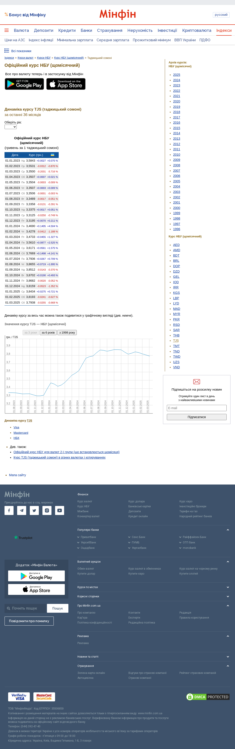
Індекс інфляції (41, 40)
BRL (176, 260)
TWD (176, 356)
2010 (176, 154)
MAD (176, 309)
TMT (176, 346)
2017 (176, 117)
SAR (176, 330)
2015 (176, 128)
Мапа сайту (17, 475)
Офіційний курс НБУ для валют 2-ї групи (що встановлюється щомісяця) (66, 452)
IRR (176, 287)
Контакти (134, 612)
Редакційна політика (141, 622)
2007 (176, 170)
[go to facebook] (9, 510)
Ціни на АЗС (15, 40)
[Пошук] (57, 608)
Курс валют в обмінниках (144, 568)
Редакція (185, 612)
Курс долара (136, 501)
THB (176, 335)
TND (176, 351)
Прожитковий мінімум (152, 40)
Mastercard (21, 432)
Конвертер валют (88, 516)
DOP (176, 266)
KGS (176, 292)
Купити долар (86, 573)
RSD (176, 325)
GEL (176, 276)
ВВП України (185, 40)
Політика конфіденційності (94, 622)
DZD (176, 271)
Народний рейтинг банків (195, 516)
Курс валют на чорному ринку (198, 568)
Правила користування (194, 617)
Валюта (21, 30)
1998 (176, 218)
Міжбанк (82, 511)
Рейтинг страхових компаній (197, 673)
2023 (176, 85)
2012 (176, 144)
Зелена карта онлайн (91, 673)
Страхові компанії (139, 677)
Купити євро (136, 573)
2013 (176, 138)
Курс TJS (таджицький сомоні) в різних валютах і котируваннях (59, 457)
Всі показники (21, 51)
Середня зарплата (113, 40)
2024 (176, 80)
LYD (176, 303)
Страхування (109, 30)
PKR (176, 319)
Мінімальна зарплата (75, 40)
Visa (16, 427)
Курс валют (84, 501)
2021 (176, 96)
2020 (176, 101)
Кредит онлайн (138, 516)
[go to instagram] (46, 510)
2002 (176, 197)
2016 (176, 122)
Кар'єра (82, 617)
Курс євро (185, 501)
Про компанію (86, 612)
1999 (176, 213)
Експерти (134, 617)
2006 (176, 176)
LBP (176, 298)
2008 (176, 165)
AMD (176, 250)
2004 (176, 186)
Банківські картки (139, 506)
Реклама (83, 643)
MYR (176, 314)
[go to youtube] (59, 510)
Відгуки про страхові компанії (147, 673)
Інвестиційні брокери (192, 506)
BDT (176, 255)
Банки (86, 30)
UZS (176, 362)
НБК (16, 438)
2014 (176, 133)
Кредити (67, 30)
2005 (176, 181)
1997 (176, 224)
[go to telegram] (21, 510)
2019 (176, 107)
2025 (176, 75)
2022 (176, 91)
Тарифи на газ (188, 511)
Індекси (224, 30)
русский (221, 14)
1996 (176, 229)
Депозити (43, 30)
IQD (176, 282)
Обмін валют (85, 568)
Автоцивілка (85, 677)
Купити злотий (188, 573)
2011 (176, 149)
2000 (176, 208)
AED (176, 245)
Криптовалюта (196, 30)
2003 (176, 192)
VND (176, 367)
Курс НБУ (83, 506)
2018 (176, 112)
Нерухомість (140, 30)
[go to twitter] (34, 510)
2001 (176, 202)
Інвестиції (167, 30)
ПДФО (204, 40)
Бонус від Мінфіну (27, 14)
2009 (176, 160)
